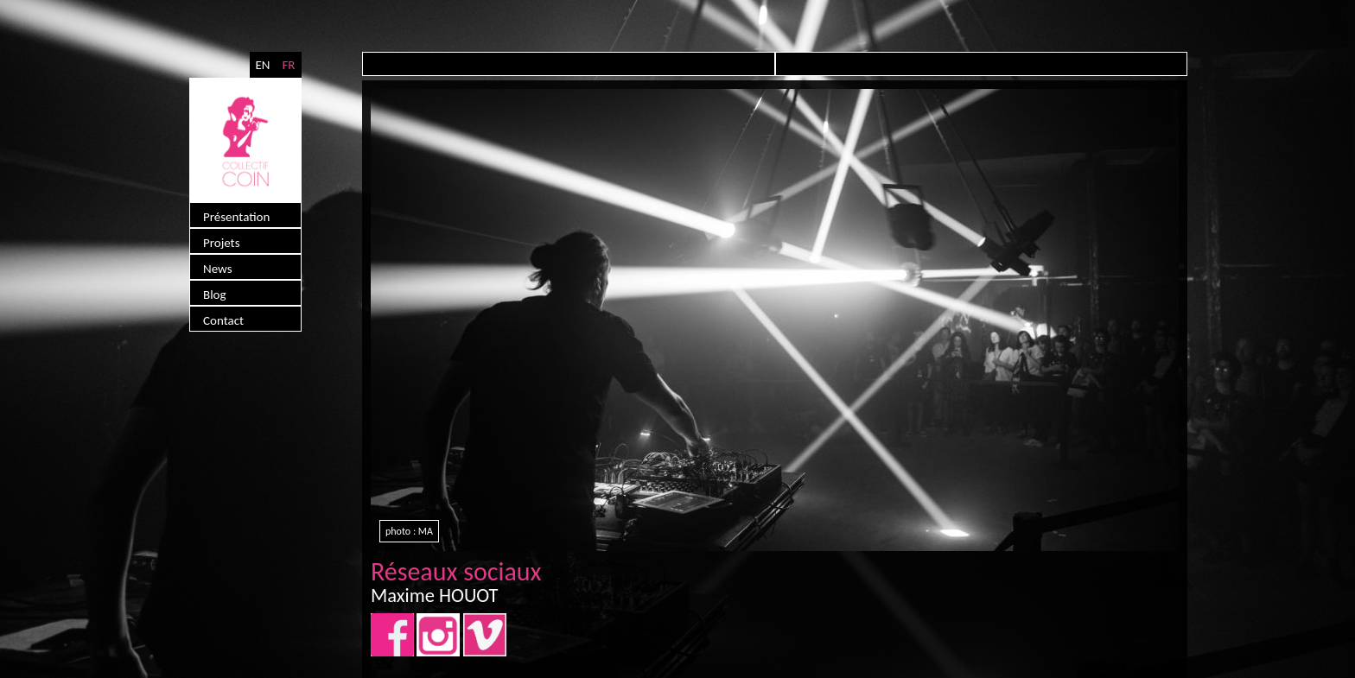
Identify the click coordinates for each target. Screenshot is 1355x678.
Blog (214, 294)
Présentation (236, 217)
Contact (223, 320)
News (217, 268)
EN (262, 65)
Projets (221, 242)
